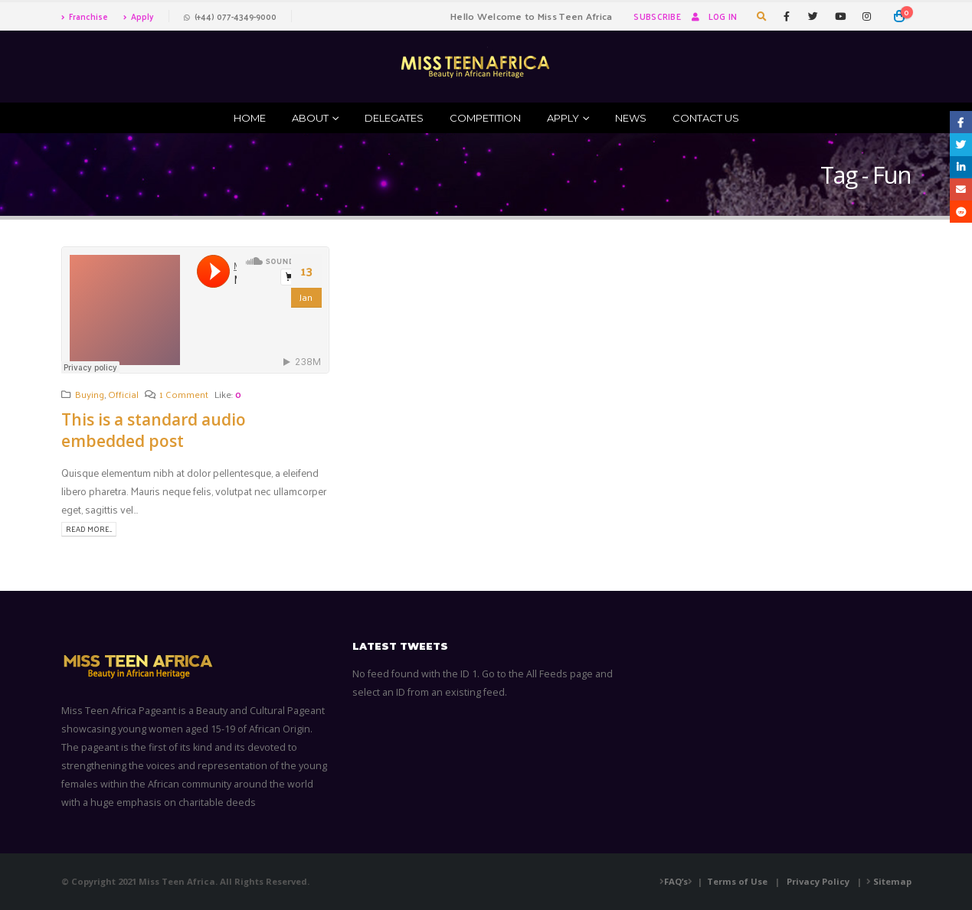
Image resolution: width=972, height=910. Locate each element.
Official (123, 394)
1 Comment (183, 394)
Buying (89, 394)
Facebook (961, 122)
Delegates (394, 118)
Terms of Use (737, 881)
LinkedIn (961, 167)
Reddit (961, 212)
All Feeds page (559, 673)
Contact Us (706, 118)
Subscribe (656, 16)
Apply (138, 16)
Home (250, 118)
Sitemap (892, 881)
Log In (713, 16)
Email (961, 189)
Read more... (89, 529)
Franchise (84, 16)
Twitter (961, 144)
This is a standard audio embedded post (153, 430)
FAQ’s (676, 881)
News (630, 118)
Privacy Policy (818, 881)
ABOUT (310, 118)
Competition (485, 118)
